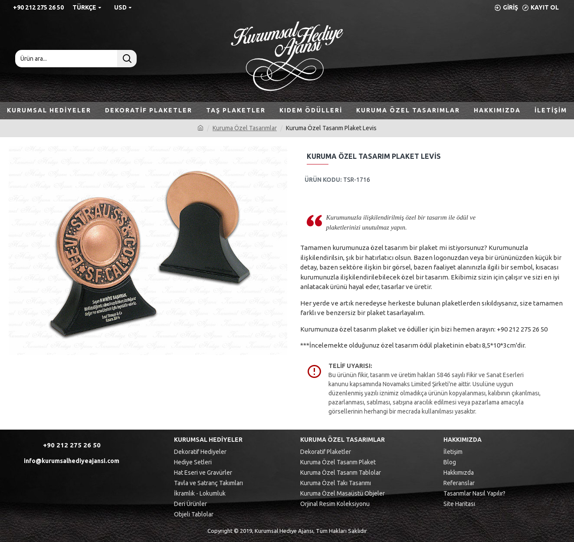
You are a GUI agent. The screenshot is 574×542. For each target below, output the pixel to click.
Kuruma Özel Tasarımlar (245, 128)
